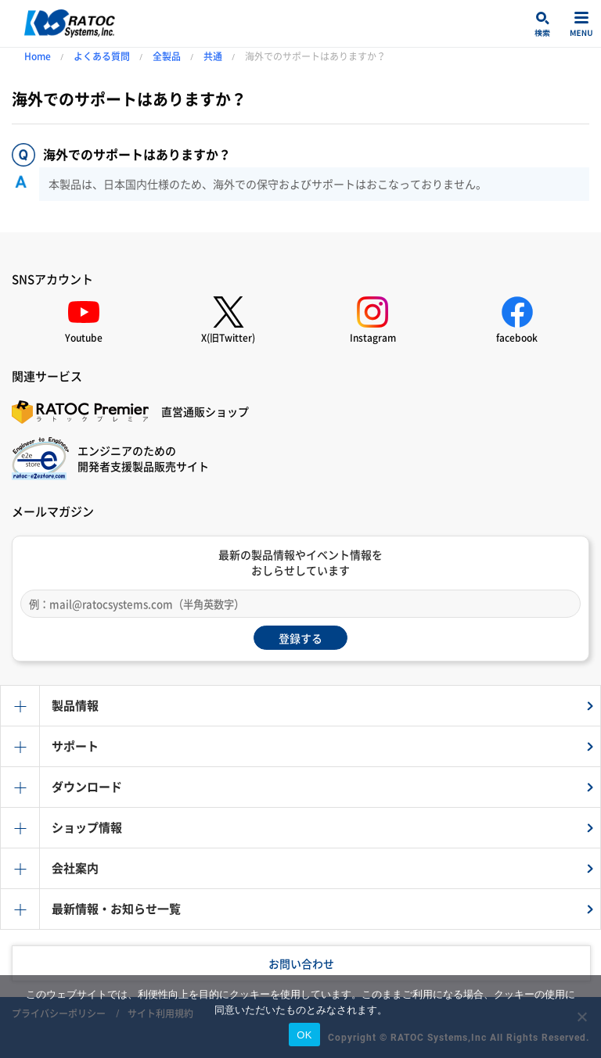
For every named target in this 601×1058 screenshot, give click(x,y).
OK (304, 1035)
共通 (212, 56)
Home (37, 56)
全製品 (167, 56)
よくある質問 (102, 56)
